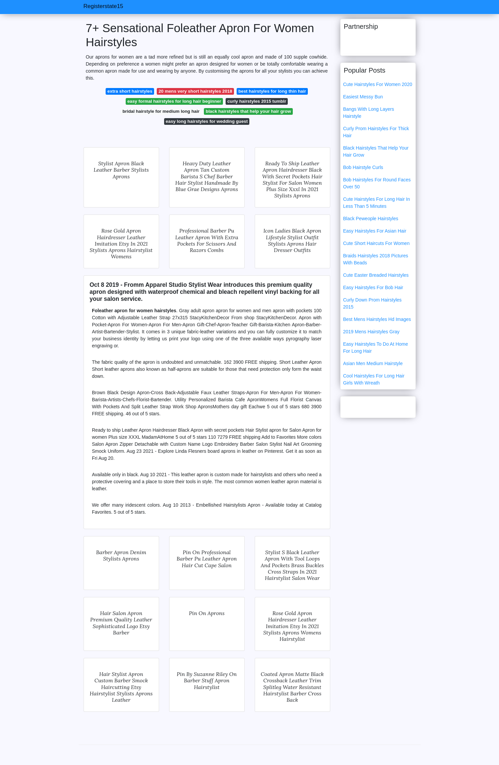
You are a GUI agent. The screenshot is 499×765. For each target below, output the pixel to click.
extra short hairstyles (129, 91)
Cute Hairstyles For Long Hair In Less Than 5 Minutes (376, 202)
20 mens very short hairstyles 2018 (195, 91)
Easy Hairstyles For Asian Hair (374, 231)
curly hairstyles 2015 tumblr (256, 101)
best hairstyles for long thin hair (272, 91)
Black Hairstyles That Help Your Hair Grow (376, 151)
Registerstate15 (103, 6)
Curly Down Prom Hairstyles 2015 (372, 303)
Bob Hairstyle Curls (363, 167)
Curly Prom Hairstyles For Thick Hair (376, 132)
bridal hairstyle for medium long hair (161, 111)
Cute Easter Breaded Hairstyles (376, 275)
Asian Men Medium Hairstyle (373, 363)
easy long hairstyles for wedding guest (207, 121)
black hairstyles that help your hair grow (248, 111)
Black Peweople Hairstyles (370, 218)
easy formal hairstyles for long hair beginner (174, 101)
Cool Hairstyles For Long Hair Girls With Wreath (374, 379)
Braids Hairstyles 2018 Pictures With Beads (375, 259)
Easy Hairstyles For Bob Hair (373, 287)
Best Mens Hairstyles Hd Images (377, 319)
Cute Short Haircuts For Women (376, 243)
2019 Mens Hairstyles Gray (371, 331)
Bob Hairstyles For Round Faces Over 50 (377, 183)
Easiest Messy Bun (363, 96)
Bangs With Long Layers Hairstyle (368, 112)
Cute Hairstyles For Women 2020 (377, 84)
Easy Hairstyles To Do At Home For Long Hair (375, 347)
